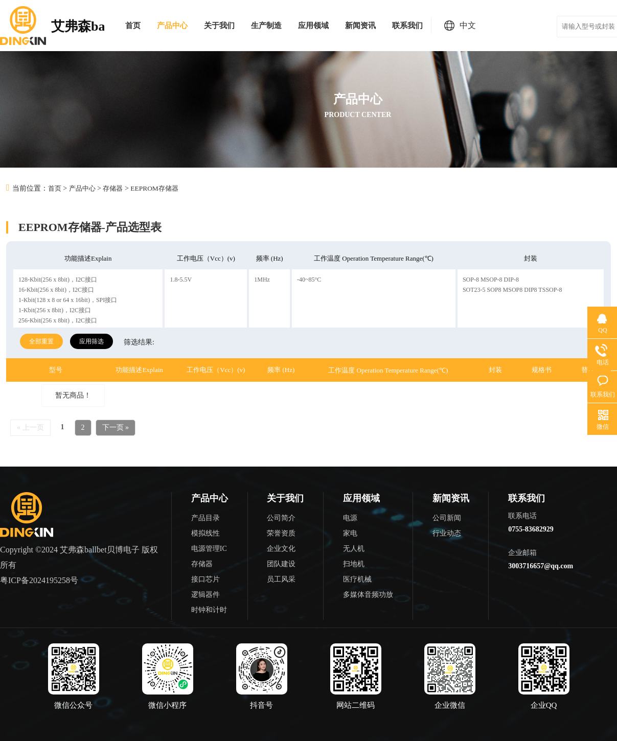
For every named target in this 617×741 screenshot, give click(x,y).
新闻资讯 (360, 25)
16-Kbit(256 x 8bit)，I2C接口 (56, 289)
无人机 (353, 548)
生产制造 (266, 25)
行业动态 (446, 533)
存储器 (116, 188)
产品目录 (205, 517)
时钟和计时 (209, 609)
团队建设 (281, 563)
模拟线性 (205, 533)
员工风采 (281, 579)
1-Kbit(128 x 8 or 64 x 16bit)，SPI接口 (67, 299)
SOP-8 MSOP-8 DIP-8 (491, 279)
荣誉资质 (281, 533)
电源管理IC (209, 548)
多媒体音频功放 (368, 594)
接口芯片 (205, 579)
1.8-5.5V (181, 279)
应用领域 (313, 25)
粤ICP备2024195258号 (39, 579)
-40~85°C (309, 279)
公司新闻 (446, 517)
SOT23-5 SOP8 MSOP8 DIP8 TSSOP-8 (512, 289)
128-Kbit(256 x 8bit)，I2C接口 (57, 279)
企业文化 (281, 548)
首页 (133, 25)
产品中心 (172, 25)
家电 (350, 533)
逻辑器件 (205, 594)
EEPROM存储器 (160, 188)
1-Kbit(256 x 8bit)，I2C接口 (54, 309)
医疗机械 (357, 579)
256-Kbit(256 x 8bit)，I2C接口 (57, 319)
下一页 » (115, 427)
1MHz (262, 279)
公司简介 (281, 517)
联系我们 (407, 25)
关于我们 (219, 25)
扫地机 (353, 563)
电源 (350, 517)
